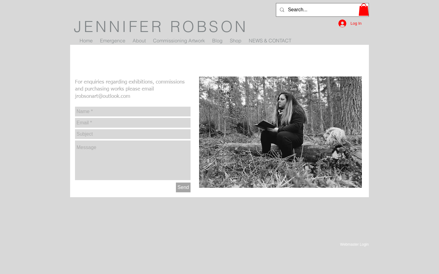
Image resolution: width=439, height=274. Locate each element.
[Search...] (322, 9)
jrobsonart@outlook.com (102, 96)
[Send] (183, 187)
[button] (364, 9)
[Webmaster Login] (354, 244)
